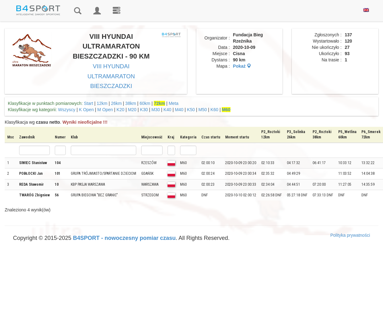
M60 (226, 109)
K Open (86, 109)
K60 (214, 109)
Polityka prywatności (350, 235)
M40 (179, 109)
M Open (105, 109)
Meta (174, 103)
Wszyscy (66, 109)
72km (159, 103)
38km (130, 103)
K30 (144, 109)
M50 (202, 109)
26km (116, 103)
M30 (155, 109)
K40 (167, 109)
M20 (132, 109)
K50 (191, 109)
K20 (120, 109)
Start (88, 103)
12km (102, 103)
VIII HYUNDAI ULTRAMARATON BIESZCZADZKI (111, 76)
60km (145, 103)
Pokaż (242, 66)
